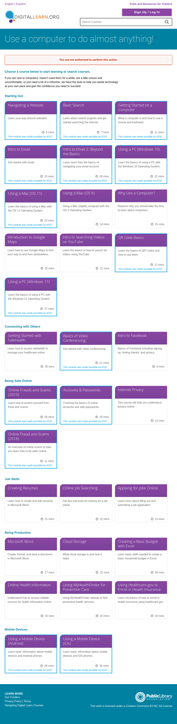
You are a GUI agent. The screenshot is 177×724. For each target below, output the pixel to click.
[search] (167, 22)
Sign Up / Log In (147, 12)
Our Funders (12, 697)
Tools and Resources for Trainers (151, 4)
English (9, 4)
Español (21, 4)
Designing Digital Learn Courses (24, 705)
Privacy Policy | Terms (18, 701)
